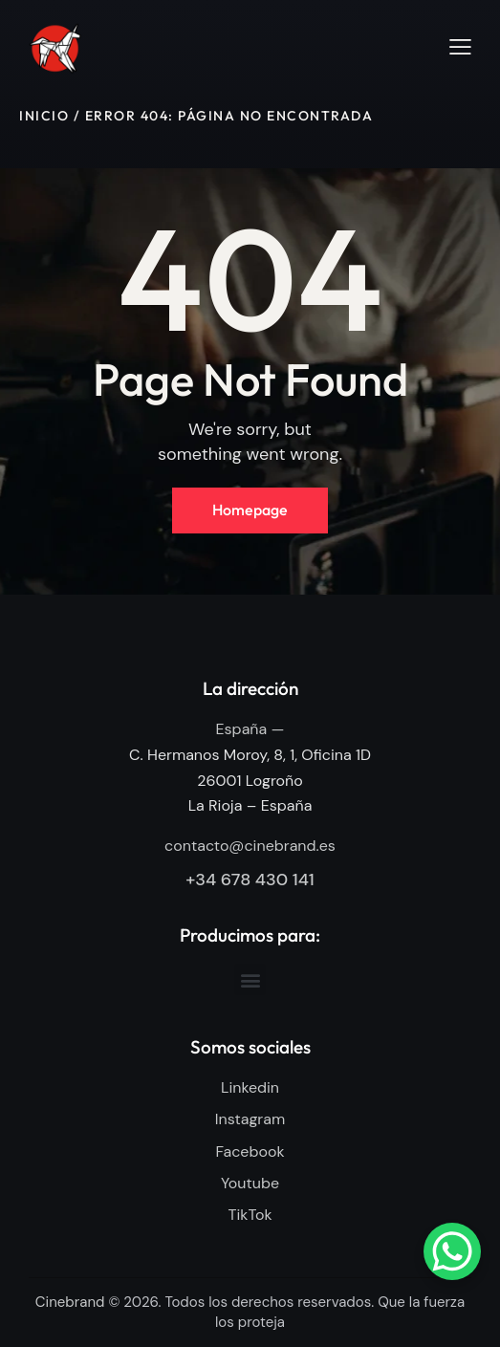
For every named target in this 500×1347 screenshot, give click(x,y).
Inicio (44, 115)
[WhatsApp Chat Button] (452, 1251)
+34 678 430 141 (249, 879)
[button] (460, 46)
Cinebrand (70, 1303)
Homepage (250, 509)
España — (250, 729)
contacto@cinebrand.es (250, 846)
